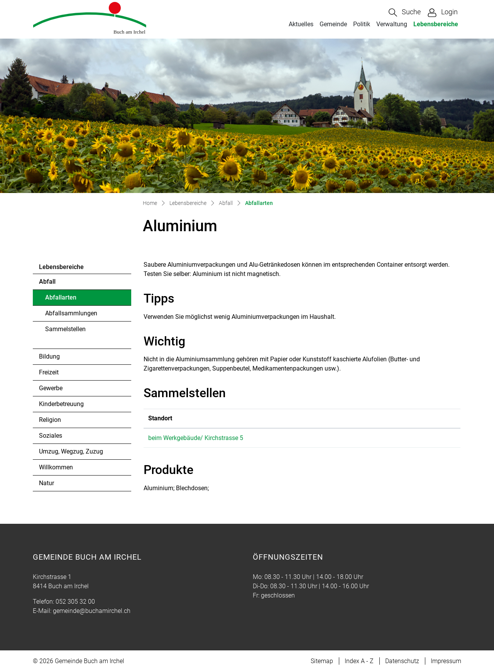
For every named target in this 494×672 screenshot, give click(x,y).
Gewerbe (51, 388)
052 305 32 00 (75, 601)
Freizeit (49, 372)
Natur (46, 483)
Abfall (47, 281)
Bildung (49, 356)
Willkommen (56, 467)
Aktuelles (301, 24)
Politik (361, 24)
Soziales (50, 435)
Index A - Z (359, 661)
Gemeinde (333, 24)
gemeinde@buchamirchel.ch (91, 610)
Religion (50, 419)
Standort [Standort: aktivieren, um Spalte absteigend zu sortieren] (160, 418)
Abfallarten (66, 299)
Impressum (446, 661)
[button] (404, 12)
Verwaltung (391, 24)
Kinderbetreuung (61, 404)
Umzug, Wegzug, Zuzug (71, 451)
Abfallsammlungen (71, 313)
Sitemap (322, 661)
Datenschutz (402, 661)
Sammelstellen (65, 329)
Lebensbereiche (435, 24)
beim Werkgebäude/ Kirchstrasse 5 (195, 438)
